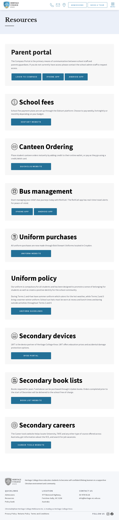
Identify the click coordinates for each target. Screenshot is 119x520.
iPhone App (22, 211)
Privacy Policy (11, 513)
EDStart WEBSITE (31, 122)
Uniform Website (31, 253)
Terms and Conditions (40, 513)
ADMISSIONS (77, 5)
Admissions (10, 495)
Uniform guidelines (31, 311)
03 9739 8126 (84, 495)
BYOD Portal (31, 356)
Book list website (31, 400)
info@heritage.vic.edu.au (89, 498)
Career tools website (31, 445)
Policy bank (10, 501)
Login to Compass (26, 77)
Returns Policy (24, 513)
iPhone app (53, 77)
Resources (9, 498)
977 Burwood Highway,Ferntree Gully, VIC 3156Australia (52, 498)
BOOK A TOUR (97, 5)
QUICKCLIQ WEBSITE (31, 166)
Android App (45, 211)
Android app (76, 77)
